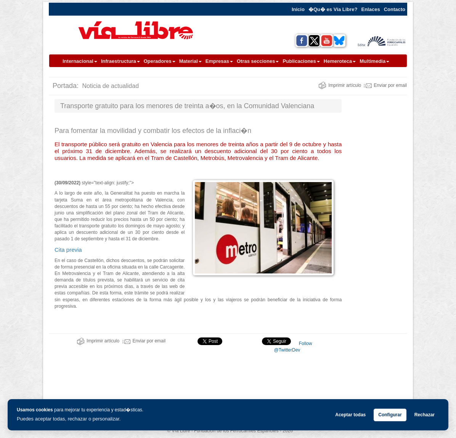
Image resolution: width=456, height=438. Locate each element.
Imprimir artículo (339, 85)
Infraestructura (120, 61)
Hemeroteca (340, 61)
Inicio (298, 9)
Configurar (389, 414)
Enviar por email (385, 85)
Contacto (394, 9)
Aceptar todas (350, 414)
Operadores (159, 61)
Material (190, 61)
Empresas (219, 61)
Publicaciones (301, 61)
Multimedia (374, 61)
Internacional (80, 61)
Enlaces (370, 9)
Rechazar (424, 414)
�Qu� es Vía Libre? (333, 9)
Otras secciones (258, 61)
